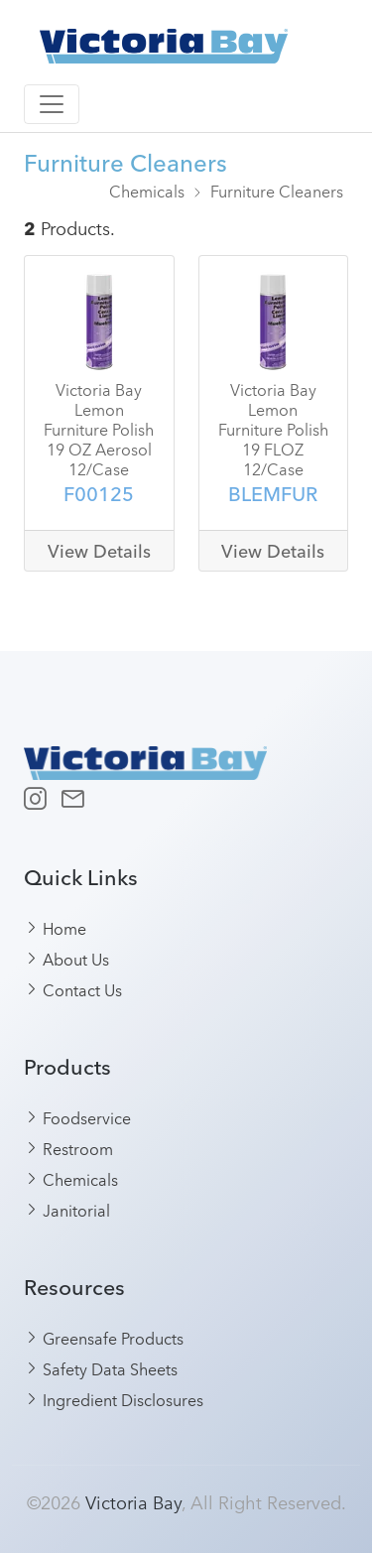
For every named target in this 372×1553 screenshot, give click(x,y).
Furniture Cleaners (276, 190)
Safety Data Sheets (101, 1368)
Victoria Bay (133, 1501)
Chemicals (147, 190)
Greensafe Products (104, 1338)
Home (55, 928)
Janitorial (67, 1210)
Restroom (69, 1148)
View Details (99, 551)
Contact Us (73, 989)
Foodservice (78, 1117)
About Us (67, 959)
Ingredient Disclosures (114, 1399)
